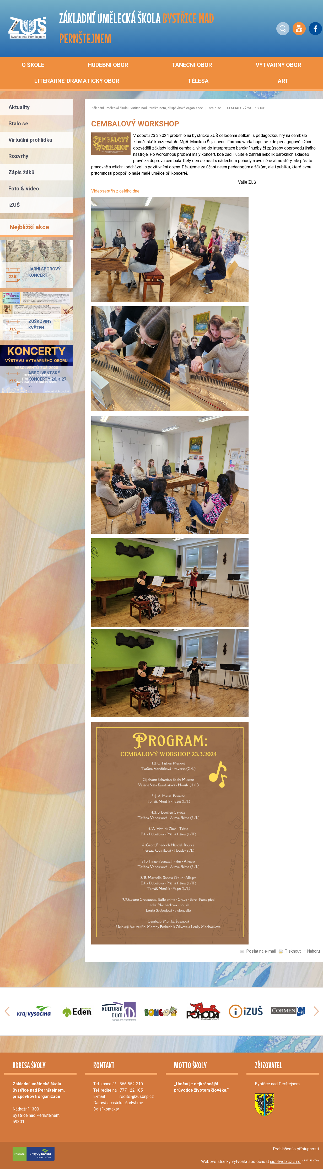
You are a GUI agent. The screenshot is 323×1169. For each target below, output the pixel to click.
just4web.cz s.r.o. (285, 1161)
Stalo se (215, 108)
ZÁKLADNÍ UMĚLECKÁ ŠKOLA (136, 28)
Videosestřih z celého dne (115, 191)
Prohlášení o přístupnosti (296, 1148)
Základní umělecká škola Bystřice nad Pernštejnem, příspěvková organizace (147, 108)
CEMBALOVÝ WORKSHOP (246, 108)
